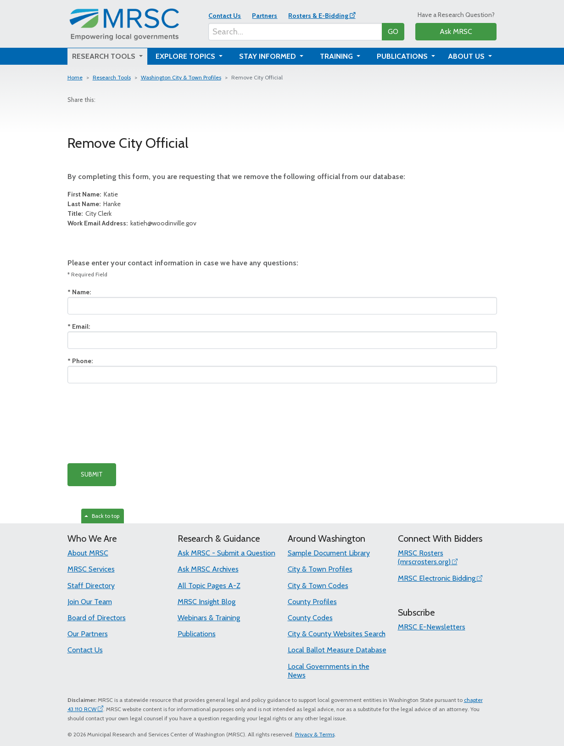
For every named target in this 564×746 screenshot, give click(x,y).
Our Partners (87, 633)
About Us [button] (467, 56)
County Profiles (312, 601)
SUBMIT (92, 474)
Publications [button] (403, 56)
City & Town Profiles (320, 569)
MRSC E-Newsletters (431, 627)
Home (75, 77)
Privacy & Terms (315, 734)
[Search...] (295, 31)
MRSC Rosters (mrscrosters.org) (424, 557)
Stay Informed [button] (268, 56)
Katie (92, 194)
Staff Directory (91, 585)
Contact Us (224, 15)
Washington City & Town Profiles (181, 77)
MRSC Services (91, 569)
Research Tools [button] (104, 56)
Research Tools (112, 77)
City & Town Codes (318, 585)
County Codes (310, 617)
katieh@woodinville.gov (131, 223)
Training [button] (337, 56)
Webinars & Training (209, 617)
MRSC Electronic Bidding (436, 578)
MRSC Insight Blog (206, 601)
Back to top (101, 515)
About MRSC (87, 553)
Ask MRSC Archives (208, 569)
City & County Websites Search (336, 633)
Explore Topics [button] (186, 56)
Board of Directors (96, 617)
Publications (197, 633)
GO (393, 31)
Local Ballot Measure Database (337, 649)
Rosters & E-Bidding (318, 15)
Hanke (94, 204)
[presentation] (137, 423)
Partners (264, 15)
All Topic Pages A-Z (209, 585)
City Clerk (89, 213)
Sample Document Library (329, 553)
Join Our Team (89, 601)
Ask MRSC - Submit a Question (226, 553)
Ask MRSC (456, 31)
